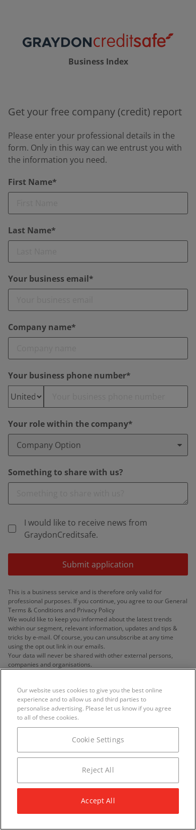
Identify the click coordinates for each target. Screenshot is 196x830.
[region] (98, 749)
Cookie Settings (98, 739)
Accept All (98, 800)
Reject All (98, 770)
